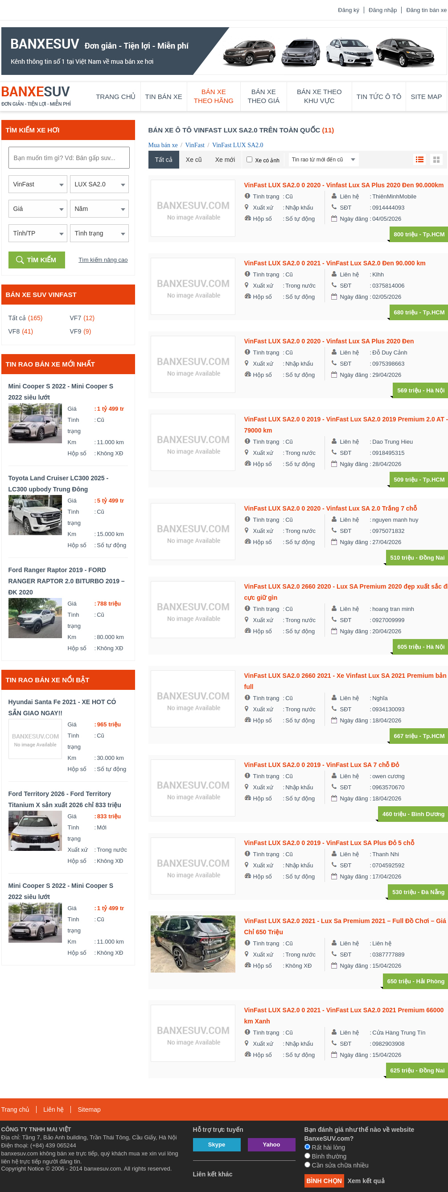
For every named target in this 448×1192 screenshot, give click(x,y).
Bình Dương (428, 814)
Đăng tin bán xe (426, 10)
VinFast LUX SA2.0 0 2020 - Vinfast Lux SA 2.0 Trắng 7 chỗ (330, 508)
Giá (72, 408)
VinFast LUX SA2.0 (237, 145)
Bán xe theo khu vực (319, 96)
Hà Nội (435, 390)
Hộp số (77, 453)
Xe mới (225, 159)
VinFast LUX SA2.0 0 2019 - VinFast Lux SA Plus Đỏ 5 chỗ (329, 842)
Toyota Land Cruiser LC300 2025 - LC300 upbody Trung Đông (58, 483)
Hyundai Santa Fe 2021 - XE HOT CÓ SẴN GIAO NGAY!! (62, 707)
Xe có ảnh (267, 160)
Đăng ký (348, 10)
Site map (426, 96)
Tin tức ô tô (379, 96)
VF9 (76, 331)
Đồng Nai (431, 557)
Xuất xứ (78, 849)
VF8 (14, 331)
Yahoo (271, 1144)
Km (72, 442)
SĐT (346, 207)
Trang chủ (116, 96)
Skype (216, 1144)
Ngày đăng (354, 218)
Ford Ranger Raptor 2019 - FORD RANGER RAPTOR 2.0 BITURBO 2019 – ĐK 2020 (66, 581)
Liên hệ (349, 196)
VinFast (195, 145)
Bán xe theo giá (264, 96)
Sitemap (89, 1109)
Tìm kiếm (42, 260)
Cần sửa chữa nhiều (336, 1165)
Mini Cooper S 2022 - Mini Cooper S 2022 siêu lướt (61, 392)
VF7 (76, 318)
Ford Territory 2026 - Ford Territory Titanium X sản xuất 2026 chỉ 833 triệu (64, 799)
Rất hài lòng (324, 1147)
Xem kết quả (366, 1180)
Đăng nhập (383, 10)
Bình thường (325, 1156)
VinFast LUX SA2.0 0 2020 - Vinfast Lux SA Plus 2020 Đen (329, 341)
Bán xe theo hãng (214, 96)
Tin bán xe (163, 96)
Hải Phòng (430, 981)
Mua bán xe (163, 145)
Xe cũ (194, 159)
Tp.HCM (433, 234)
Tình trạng (74, 425)
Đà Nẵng (433, 892)
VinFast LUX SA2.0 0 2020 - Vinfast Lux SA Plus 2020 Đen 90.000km (344, 185)
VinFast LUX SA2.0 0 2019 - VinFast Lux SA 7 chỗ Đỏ (321, 764)
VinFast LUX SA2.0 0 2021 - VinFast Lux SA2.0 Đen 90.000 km (335, 263)
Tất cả (17, 318)
